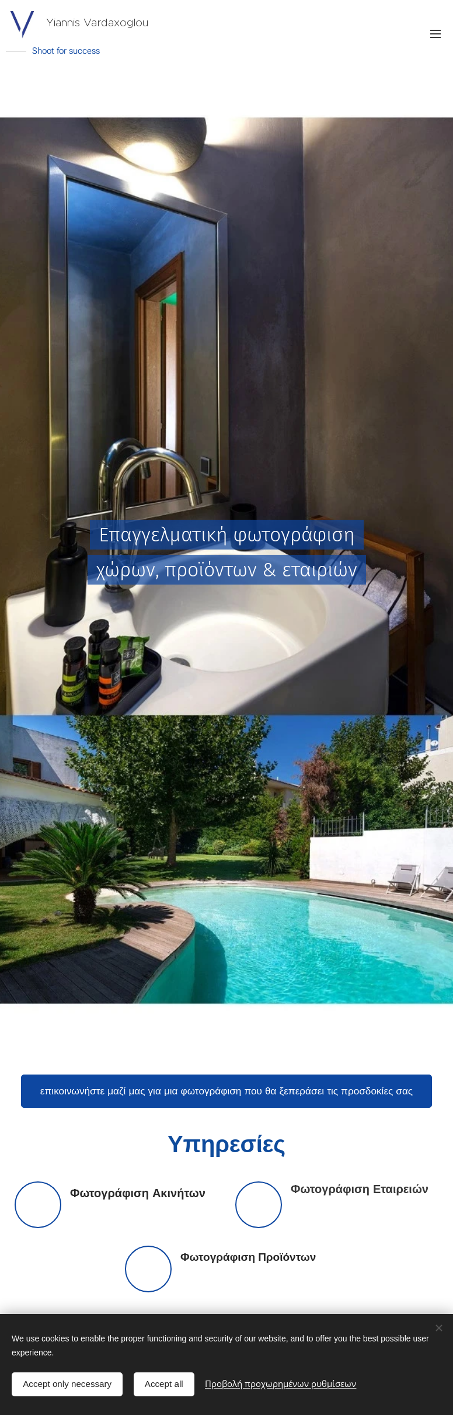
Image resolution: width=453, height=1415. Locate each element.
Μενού (435, 33)
